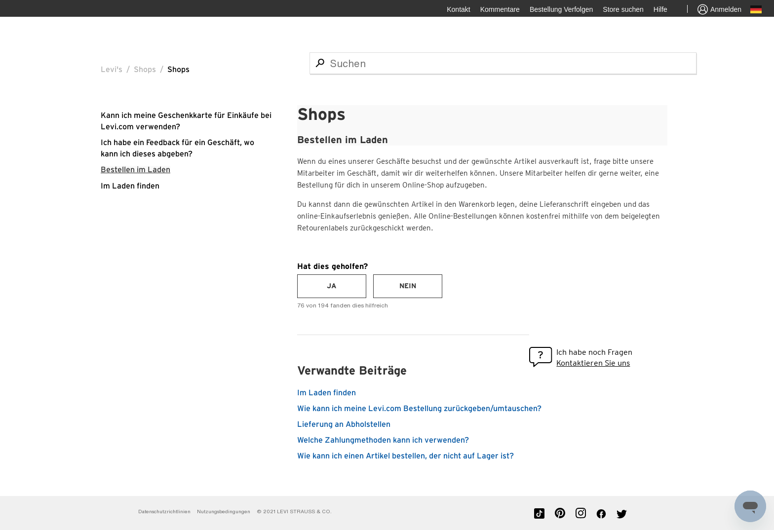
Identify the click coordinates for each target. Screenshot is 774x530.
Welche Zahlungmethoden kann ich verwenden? (383, 440)
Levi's (111, 70)
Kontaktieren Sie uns (593, 363)
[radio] (331, 286)
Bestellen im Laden (135, 170)
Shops (145, 70)
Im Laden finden (130, 186)
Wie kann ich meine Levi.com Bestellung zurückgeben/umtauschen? (419, 409)
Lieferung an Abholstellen (343, 424)
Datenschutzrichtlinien (164, 511)
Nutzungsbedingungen (224, 511)
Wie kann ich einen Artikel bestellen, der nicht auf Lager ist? (405, 456)
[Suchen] (503, 63)
